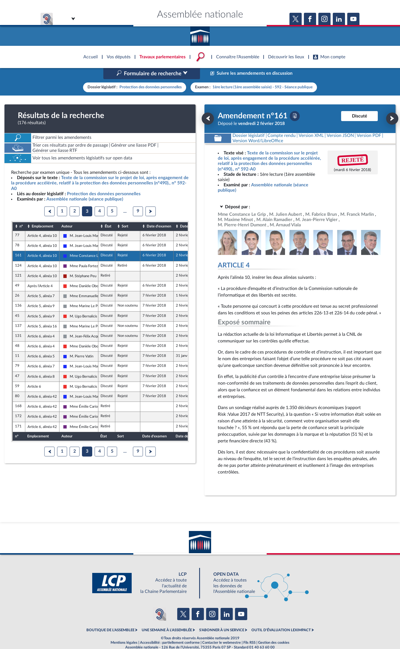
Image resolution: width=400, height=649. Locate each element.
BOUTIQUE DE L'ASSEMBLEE (110, 618)
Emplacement (42, 214)
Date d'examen (159, 214)
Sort (125, 214)
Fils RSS (249, 630)
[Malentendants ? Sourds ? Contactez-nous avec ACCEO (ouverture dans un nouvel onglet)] (159, 602)
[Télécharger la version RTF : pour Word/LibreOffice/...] (257, 129)
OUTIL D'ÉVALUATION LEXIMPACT (281, 618)
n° (21, 214)
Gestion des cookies (273, 630)
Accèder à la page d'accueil (200, 34)
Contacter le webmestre (221, 630)
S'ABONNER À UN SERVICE (221, 618)
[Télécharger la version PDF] (295, 104)
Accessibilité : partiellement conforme (170, 630)
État (108, 214)
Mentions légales (124, 630)
